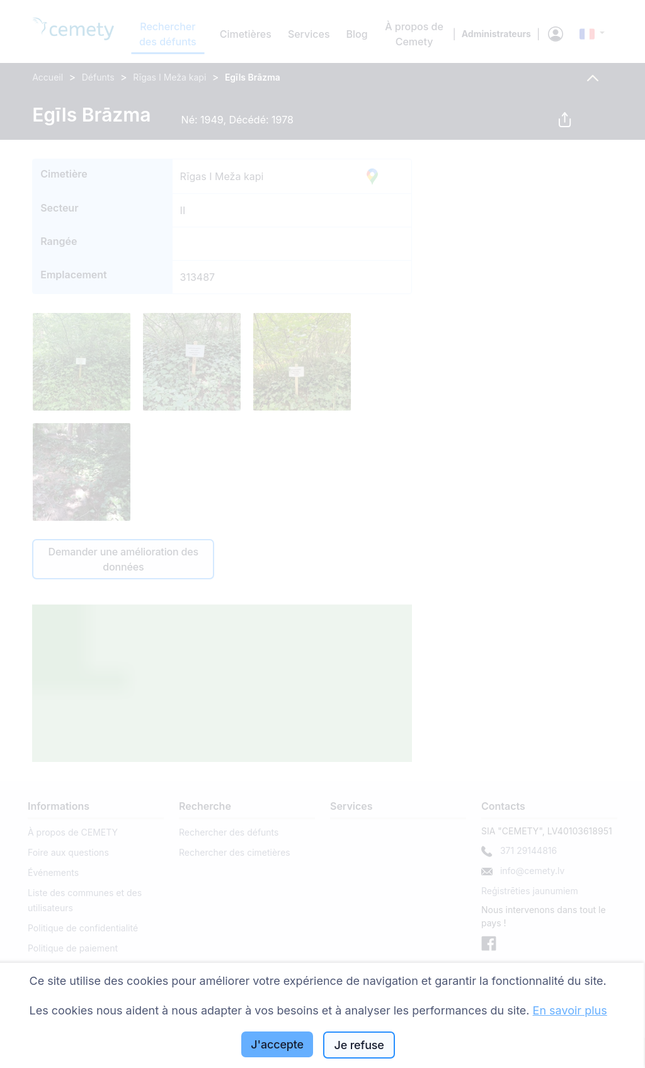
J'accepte (277, 1044)
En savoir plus (570, 1010)
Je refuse (359, 1045)
